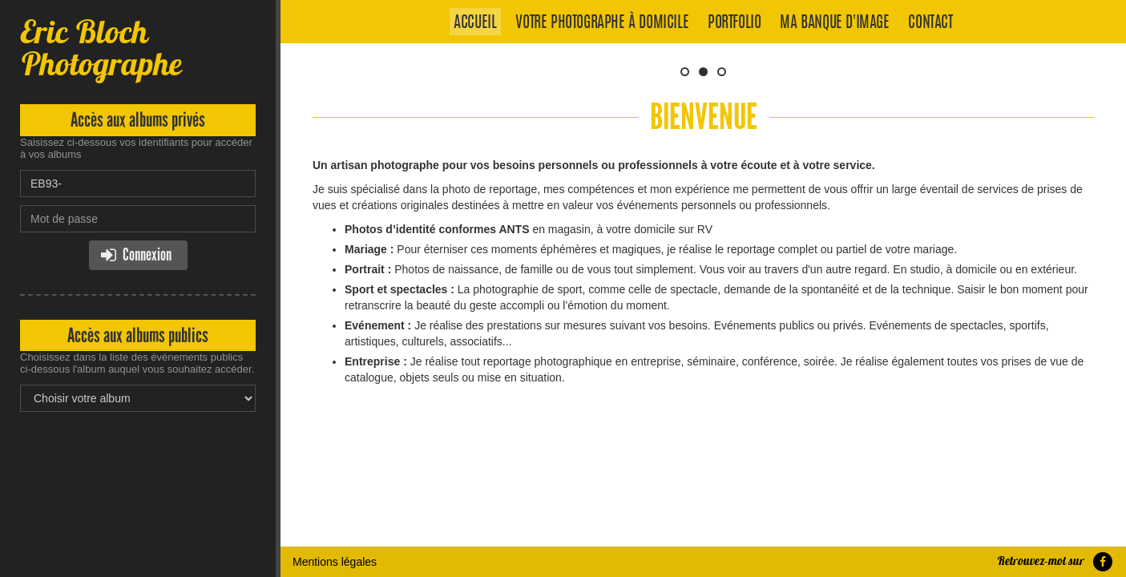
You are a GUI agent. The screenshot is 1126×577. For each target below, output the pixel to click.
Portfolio (734, 23)
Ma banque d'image (834, 23)
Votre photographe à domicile (601, 23)
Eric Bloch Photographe (100, 47)
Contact (930, 23)
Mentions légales (335, 456)
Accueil (475, 23)
